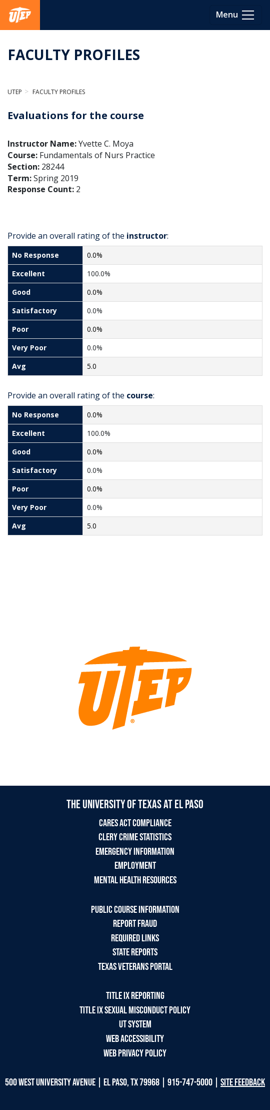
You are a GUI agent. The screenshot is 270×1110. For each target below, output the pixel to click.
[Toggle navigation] (236, 15)
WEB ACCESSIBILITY (135, 1039)
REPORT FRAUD (135, 924)
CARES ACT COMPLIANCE (135, 823)
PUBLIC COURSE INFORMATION (135, 910)
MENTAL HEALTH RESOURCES (135, 880)
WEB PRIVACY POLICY (135, 1053)
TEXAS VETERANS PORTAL (135, 967)
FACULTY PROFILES (74, 54)
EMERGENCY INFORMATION (135, 852)
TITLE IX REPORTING (135, 996)
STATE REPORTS (135, 952)
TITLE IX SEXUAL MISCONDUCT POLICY (135, 1010)
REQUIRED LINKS (135, 938)
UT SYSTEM (135, 1024)
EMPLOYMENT (135, 866)
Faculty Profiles (58, 92)
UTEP (15, 92)
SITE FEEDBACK (242, 1082)
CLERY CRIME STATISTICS (135, 837)
